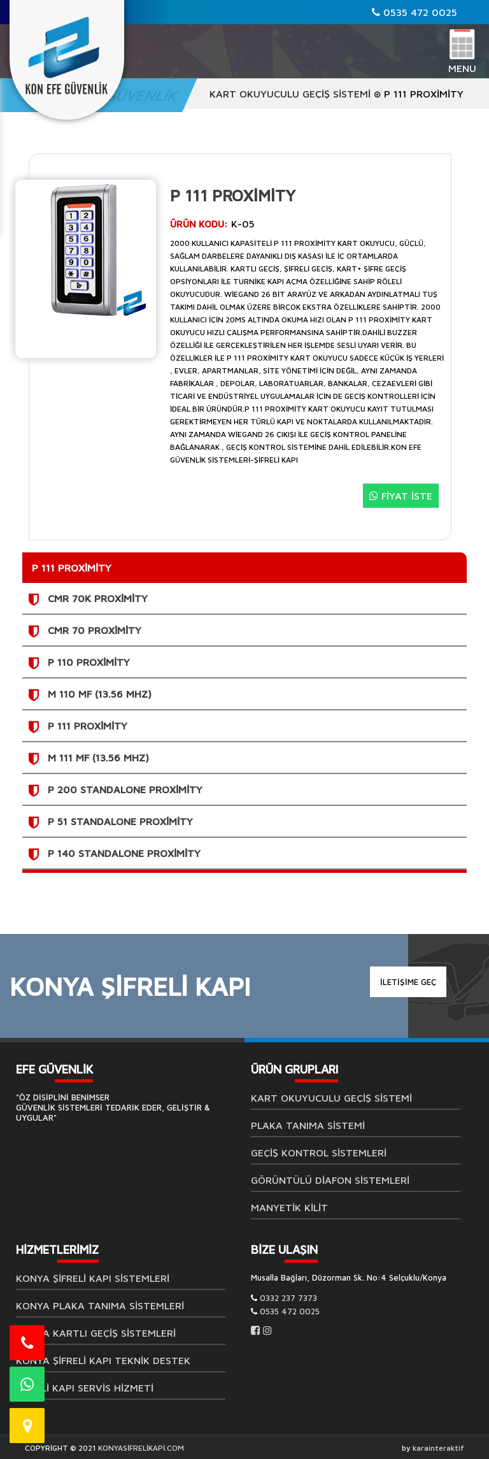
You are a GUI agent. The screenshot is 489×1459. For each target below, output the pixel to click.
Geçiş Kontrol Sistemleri (318, 1152)
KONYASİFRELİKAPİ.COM (141, 1448)
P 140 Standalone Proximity (124, 853)
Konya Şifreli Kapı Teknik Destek (103, 1360)
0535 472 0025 (414, 12)
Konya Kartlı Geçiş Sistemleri (96, 1333)
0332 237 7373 (288, 1298)
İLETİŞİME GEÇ (408, 982)
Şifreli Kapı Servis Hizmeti (84, 1387)
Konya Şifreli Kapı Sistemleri (92, 1278)
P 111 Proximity (87, 725)
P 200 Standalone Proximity (125, 789)
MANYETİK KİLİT (289, 1207)
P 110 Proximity (89, 662)
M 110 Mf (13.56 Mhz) (100, 694)
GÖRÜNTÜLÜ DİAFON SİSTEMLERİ (330, 1180)
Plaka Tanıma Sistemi (308, 1125)
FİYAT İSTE (400, 495)
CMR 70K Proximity (98, 598)
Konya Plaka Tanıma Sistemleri (100, 1305)
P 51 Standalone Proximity (120, 821)
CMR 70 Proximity (94, 630)
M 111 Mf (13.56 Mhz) (98, 757)
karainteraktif (438, 1448)
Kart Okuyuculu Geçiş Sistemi (290, 93)
